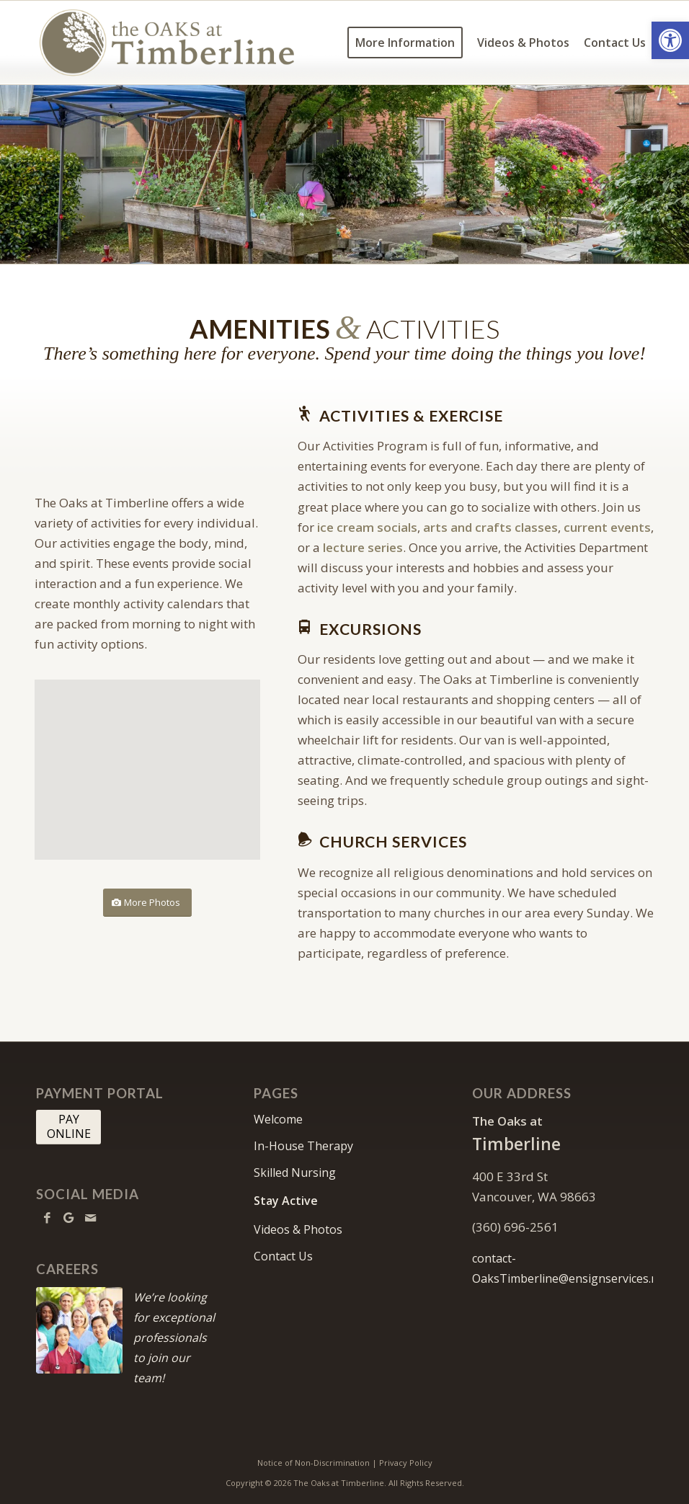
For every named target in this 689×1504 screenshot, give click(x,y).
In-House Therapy (303, 1146)
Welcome (278, 1119)
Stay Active (286, 1201)
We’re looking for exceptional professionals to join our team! (174, 1337)
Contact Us (283, 1256)
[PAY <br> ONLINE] (68, 1127)
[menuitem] (405, 42)
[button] (670, 40)
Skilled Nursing (295, 1172)
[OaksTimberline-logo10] (167, 42)
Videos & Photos (298, 1229)
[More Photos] (147, 903)
